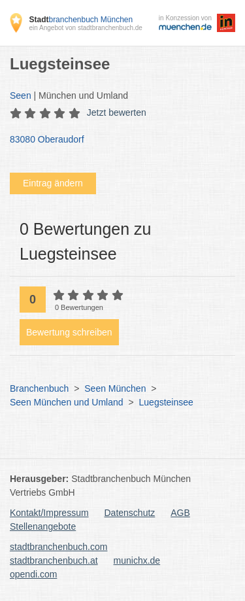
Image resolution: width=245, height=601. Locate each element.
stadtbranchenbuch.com (58, 546)
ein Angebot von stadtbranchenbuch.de (85, 27)
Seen (20, 95)
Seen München (115, 388)
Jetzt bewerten (116, 112)
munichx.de (137, 560)
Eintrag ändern (53, 183)
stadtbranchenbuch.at (54, 560)
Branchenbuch (39, 388)
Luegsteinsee (166, 402)
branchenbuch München (81, 19)
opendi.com (33, 574)
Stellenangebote (43, 526)
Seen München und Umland (66, 402)
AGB (180, 512)
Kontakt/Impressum (49, 512)
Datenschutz (130, 512)
